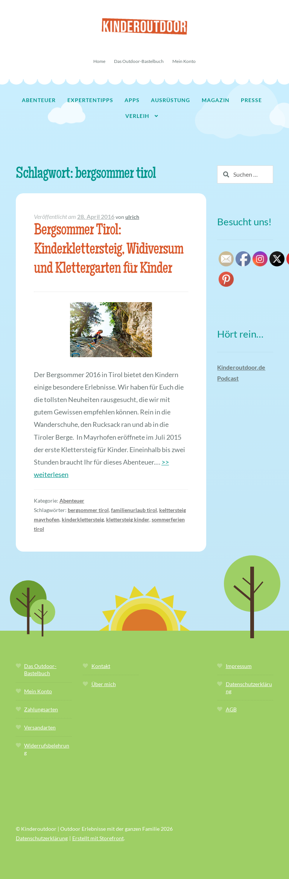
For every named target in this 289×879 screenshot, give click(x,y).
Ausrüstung (170, 100)
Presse (251, 100)
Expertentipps (90, 100)
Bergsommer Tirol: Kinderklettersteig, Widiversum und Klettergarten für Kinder (108, 250)
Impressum (239, 666)
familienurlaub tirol (134, 510)
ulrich (132, 217)
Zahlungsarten (41, 709)
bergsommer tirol (88, 510)
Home (99, 61)
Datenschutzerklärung (42, 838)
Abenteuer (39, 100)
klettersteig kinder (127, 519)
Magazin (216, 100)
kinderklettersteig (83, 519)
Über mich (103, 684)
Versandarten (40, 727)
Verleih (137, 116)
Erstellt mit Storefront (98, 838)
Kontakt (100, 666)
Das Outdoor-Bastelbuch (139, 61)
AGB (231, 709)
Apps (132, 100)
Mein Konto (184, 61)
